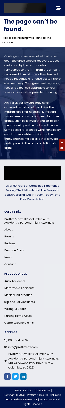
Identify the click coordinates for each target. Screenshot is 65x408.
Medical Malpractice (18, 295)
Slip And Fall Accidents (19, 302)
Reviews (9, 243)
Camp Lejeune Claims (19, 323)
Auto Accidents (14, 281)
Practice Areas (14, 250)
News (8, 257)
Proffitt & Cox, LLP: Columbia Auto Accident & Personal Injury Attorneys (29, 221)
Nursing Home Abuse (18, 316)
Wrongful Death (15, 309)
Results (9, 236)
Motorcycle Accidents (19, 288)
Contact (10, 264)
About (8, 229)
